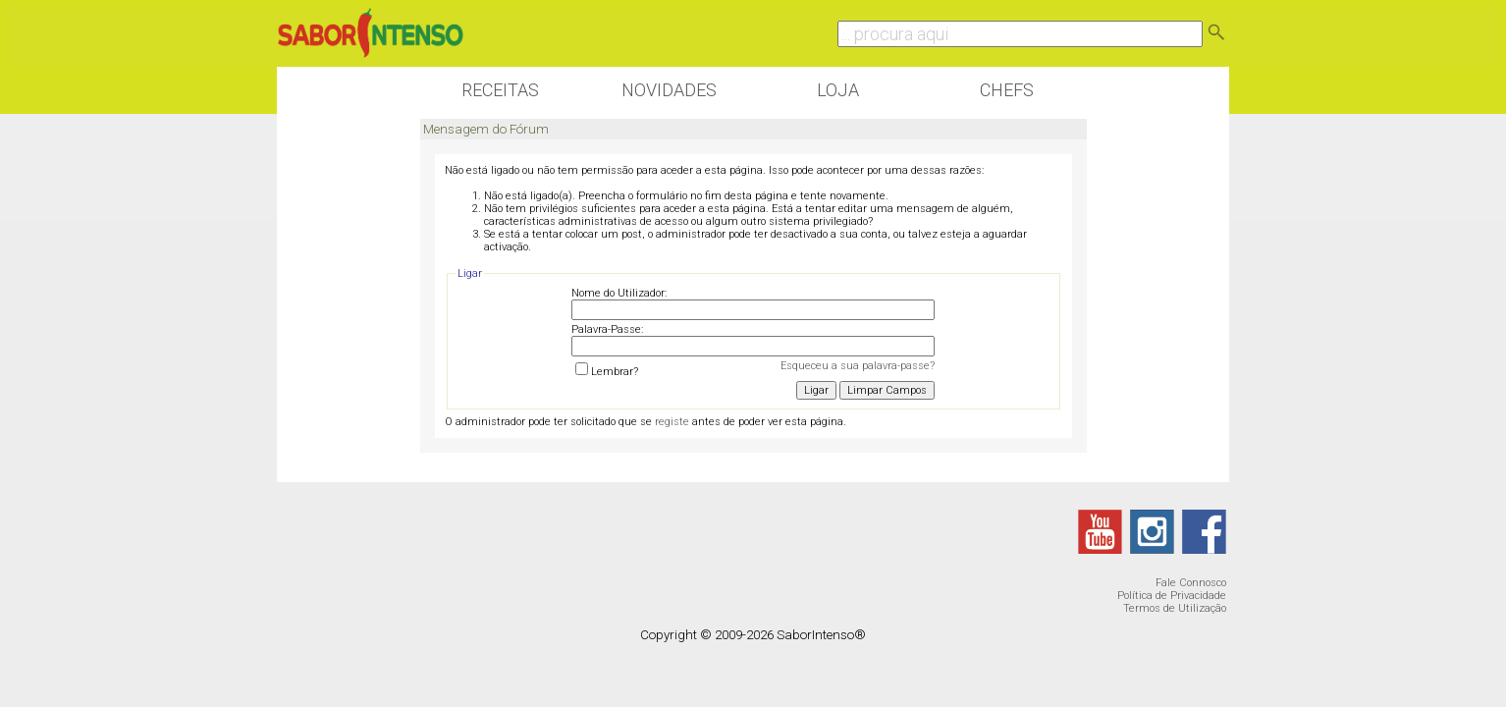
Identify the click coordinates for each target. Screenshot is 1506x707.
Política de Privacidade (1171, 595)
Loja (838, 90)
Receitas (500, 90)
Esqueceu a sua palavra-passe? (857, 365)
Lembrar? (606, 371)
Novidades (669, 90)
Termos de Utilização (1174, 608)
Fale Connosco (1191, 582)
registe (672, 421)
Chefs (1007, 90)
